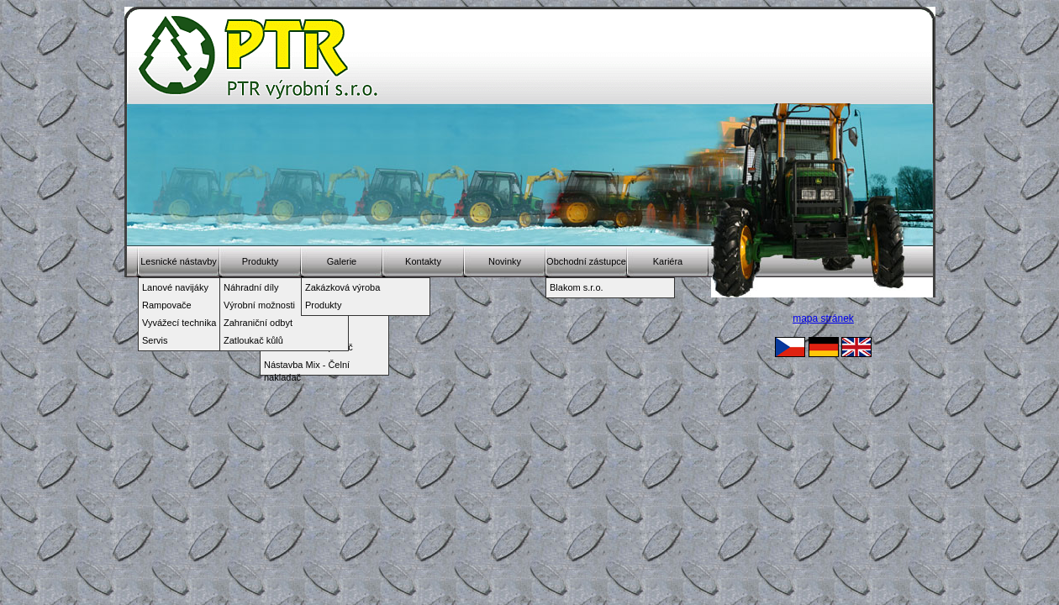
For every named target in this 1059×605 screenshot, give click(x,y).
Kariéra (667, 261)
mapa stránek (823, 318)
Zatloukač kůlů (253, 340)
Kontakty (423, 261)
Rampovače (167, 305)
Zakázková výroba (342, 287)
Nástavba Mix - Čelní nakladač (307, 367)
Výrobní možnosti (259, 305)
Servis (155, 340)
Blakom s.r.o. (576, 287)
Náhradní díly (251, 287)
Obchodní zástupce (586, 261)
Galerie (341, 261)
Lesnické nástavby (178, 261)
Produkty (260, 261)
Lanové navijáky (175, 287)
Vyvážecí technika (179, 323)
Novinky (504, 261)
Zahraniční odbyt (258, 323)
